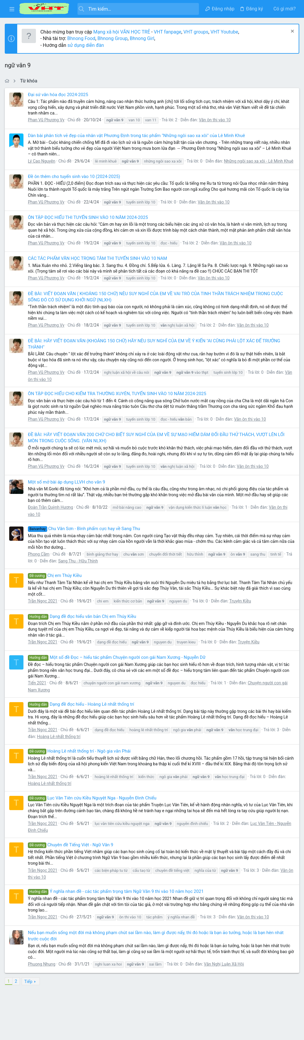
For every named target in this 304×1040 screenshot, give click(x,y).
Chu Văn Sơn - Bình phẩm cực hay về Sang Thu (85, 534)
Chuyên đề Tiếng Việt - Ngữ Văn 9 (72, 850)
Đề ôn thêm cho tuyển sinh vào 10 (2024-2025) (75, 182)
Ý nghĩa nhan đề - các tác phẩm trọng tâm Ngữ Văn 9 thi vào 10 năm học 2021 (117, 897)
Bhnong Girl (143, 38)
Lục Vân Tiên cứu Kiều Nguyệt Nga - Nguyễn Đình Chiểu (93, 803)
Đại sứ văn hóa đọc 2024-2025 (59, 94)
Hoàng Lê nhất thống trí (60, 742)
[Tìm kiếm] (138, 9)
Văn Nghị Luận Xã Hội (225, 970)
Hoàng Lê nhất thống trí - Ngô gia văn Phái (80, 757)
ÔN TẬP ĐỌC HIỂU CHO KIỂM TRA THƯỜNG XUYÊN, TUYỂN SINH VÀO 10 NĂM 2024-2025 (118, 399)
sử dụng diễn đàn (86, 45)
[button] (12, 9)
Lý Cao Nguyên (42, 161)
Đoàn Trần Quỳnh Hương (51, 513)
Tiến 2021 (38, 688)
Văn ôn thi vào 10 (216, 119)
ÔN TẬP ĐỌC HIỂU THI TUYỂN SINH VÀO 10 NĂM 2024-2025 (89, 223)
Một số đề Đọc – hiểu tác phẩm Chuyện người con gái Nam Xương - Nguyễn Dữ (118, 663)
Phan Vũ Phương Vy (47, 119)
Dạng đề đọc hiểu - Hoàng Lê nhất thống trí (82, 710)
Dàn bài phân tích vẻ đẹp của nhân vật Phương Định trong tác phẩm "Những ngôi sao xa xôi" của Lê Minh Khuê (137, 135)
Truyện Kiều (241, 607)
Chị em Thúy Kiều (56, 581)
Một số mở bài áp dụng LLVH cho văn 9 (67, 487)
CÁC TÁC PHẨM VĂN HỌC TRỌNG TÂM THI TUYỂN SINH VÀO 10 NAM (98, 264)
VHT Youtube (225, 32)
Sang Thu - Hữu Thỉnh (79, 566)
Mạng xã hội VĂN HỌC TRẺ (122, 32)
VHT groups (197, 32)
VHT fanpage (169, 32)
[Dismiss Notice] (290, 32)
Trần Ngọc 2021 (43, 607)
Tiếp (30, 987)
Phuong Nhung (42, 970)
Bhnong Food (82, 38)
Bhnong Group (114, 38)
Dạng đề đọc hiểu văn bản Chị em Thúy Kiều (83, 622)
